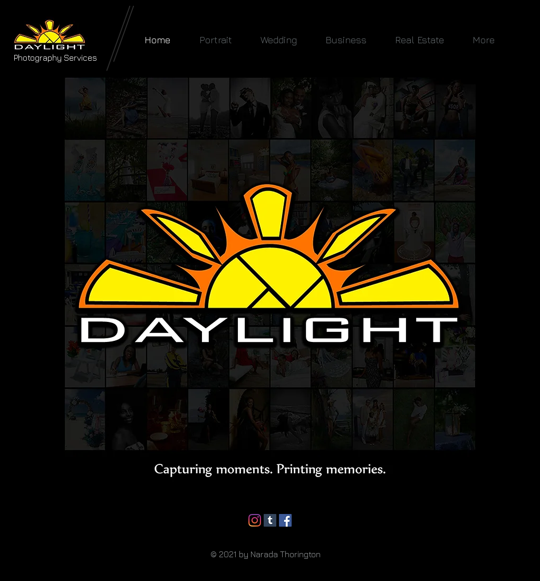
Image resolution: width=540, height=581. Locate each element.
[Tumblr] (270, 520)
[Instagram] (254, 520)
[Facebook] (285, 520)
